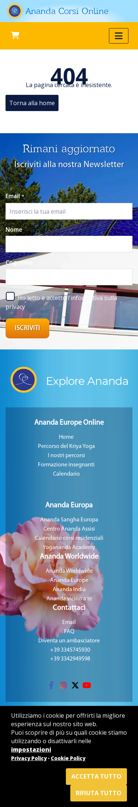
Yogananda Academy (69, 548)
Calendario (66, 474)
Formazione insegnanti (66, 465)
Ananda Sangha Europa (69, 520)
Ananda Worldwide (69, 571)
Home (66, 437)
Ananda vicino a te (69, 599)
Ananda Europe (69, 580)
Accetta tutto (96, 776)
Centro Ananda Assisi (69, 529)
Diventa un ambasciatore (69, 641)
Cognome (19, 262)
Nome (14, 229)
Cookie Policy (68, 758)
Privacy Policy (29, 758)
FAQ (69, 632)
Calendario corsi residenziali (69, 538)
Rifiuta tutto (98, 793)
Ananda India (69, 590)
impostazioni (31, 749)
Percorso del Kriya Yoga (66, 446)
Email (15, 196)
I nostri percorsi (66, 456)
